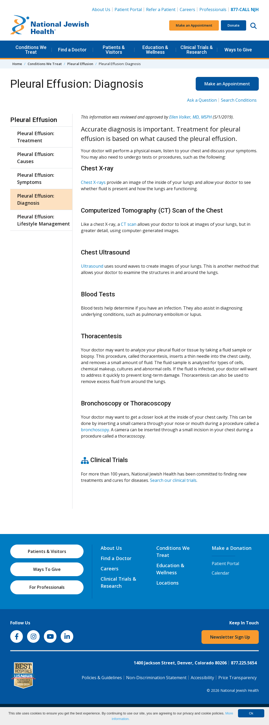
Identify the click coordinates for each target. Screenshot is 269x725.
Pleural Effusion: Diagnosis (35, 199)
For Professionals (47, 587)
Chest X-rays (93, 182)
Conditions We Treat (30, 50)
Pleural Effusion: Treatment (35, 137)
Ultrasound (92, 266)
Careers (188, 9)
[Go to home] (49, 25)
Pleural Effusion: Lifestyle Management (43, 220)
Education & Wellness (155, 50)
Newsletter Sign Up (230, 637)
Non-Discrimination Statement (156, 677)
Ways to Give (238, 49)
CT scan (128, 224)
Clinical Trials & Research (196, 50)
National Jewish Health (239, 690)
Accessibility (202, 677)
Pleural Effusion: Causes (35, 157)
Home (17, 63)
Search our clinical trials (173, 480)
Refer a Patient (160, 9)
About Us (101, 9)
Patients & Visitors (114, 50)
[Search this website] (253, 25)
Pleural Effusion (80, 63)
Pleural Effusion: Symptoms (35, 178)
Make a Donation (231, 548)
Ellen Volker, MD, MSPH (190, 117)
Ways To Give (47, 569)
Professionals (212, 9)
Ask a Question (202, 100)
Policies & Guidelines (102, 677)
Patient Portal (128, 9)
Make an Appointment (194, 25)
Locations (167, 583)
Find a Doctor (72, 49)
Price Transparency (237, 677)
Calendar (220, 573)
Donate (233, 25)
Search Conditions (239, 100)
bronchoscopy (95, 430)
